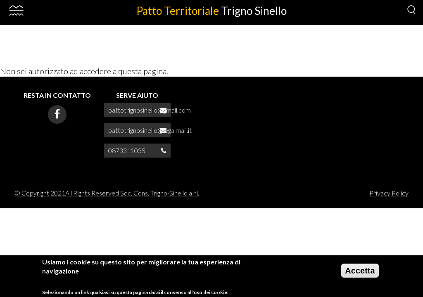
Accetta (360, 273)
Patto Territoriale (211, 10)
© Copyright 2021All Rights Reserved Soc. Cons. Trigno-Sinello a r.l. (106, 193)
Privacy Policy (389, 193)
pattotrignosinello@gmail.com (149, 110)
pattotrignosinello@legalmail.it (150, 130)
